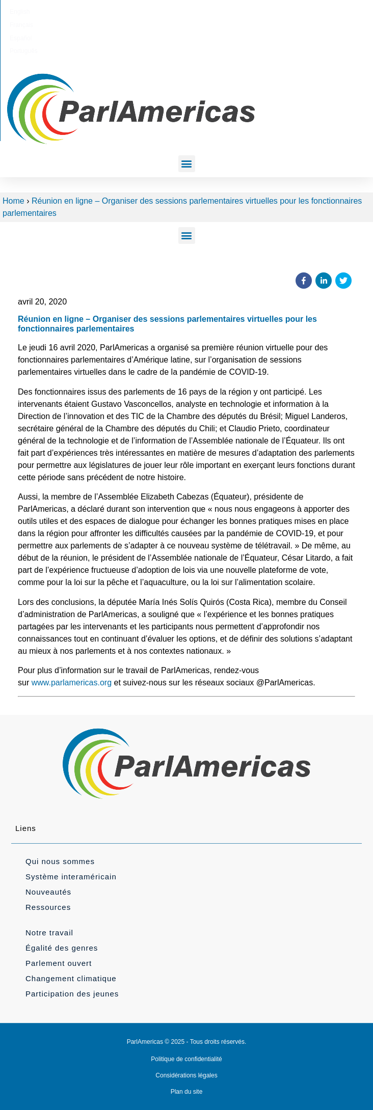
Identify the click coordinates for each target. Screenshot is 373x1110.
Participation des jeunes (72, 993)
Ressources (48, 907)
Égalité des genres (61, 947)
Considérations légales (186, 1075)
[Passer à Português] (235, 12)
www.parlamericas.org (72, 682)
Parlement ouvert (58, 963)
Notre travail (49, 932)
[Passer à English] (134, 12)
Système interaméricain (71, 876)
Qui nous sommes (60, 861)
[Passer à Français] (166, 12)
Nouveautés (48, 891)
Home (13, 201)
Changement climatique (71, 978)
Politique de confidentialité (186, 1059)
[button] (186, 163)
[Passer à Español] (199, 12)
